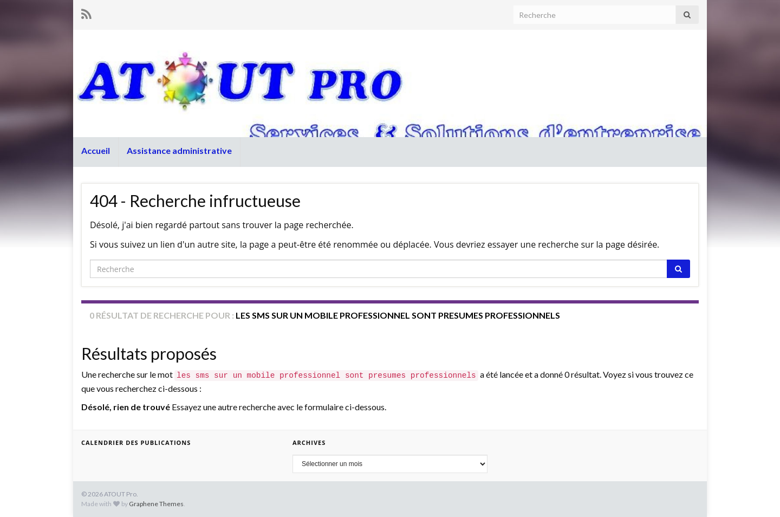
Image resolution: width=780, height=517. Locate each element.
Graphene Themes (156, 504)
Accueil (95, 150)
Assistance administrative (179, 150)
